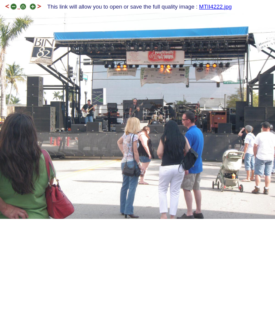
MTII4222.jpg (215, 6)
